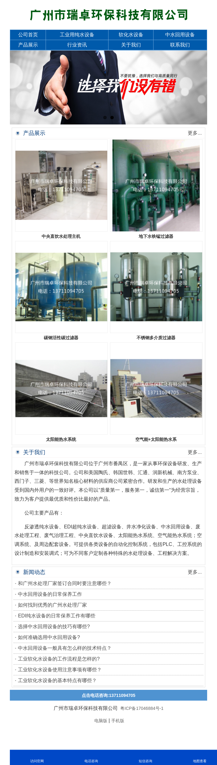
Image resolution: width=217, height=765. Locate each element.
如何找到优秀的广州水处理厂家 (52, 605)
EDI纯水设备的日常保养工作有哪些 (56, 615)
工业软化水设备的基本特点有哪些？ (57, 680)
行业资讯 (77, 44)
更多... (195, 133)
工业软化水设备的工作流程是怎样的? (59, 658)
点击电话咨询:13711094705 (108, 695)
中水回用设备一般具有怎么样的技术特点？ (65, 648)
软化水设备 (131, 34)
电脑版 (100, 720)
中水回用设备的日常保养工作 (50, 594)
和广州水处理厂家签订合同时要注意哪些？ (65, 583)
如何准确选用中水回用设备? (49, 637)
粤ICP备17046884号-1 (141, 708)
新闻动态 (34, 572)
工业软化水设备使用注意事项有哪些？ (60, 669)
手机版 (117, 720)
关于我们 (131, 44)
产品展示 (28, 44)
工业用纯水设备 (77, 34)
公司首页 (28, 34)
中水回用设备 (180, 34)
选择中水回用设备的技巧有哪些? (54, 626)
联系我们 (180, 44)
